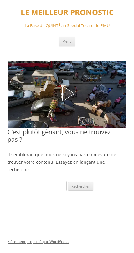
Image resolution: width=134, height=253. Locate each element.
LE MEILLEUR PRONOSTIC (67, 12)
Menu (67, 41)
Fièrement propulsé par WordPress (38, 241)
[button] (67, 93)
